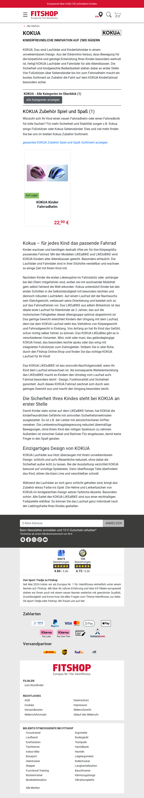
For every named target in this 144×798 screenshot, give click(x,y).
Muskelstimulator (36, 780)
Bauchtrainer (83, 770)
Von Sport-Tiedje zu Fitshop (40, 580)
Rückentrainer (34, 775)
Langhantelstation (86, 765)
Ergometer (81, 732)
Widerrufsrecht (82, 709)
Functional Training (37, 770)
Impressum (80, 705)
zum (34, 685)
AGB (27, 700)
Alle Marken (33, 26)
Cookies (29, 705)
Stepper (30, 765)
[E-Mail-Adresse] (61, 523)
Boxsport (31, 756)
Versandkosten (34, 709)
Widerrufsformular (36, 714)
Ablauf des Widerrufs (86, 714)
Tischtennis (33, 747)
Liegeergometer (84, 756)
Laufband (32, 737)
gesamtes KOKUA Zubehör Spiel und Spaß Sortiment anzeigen (65, 142)
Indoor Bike (32, 751)
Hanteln (79, 751)
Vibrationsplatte (84, 780)
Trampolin (81, 742)
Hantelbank (82, 747)
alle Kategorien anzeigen (43, 100)
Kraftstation (33, 742)
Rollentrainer (82, 761)
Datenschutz (81, 700)
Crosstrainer (33, 732)
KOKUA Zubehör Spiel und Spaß (55, 111)
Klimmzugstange (85, 775)
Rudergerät (81, 737)
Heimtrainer (33, 761)
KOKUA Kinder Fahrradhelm (47, 204)
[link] (22, 540)
